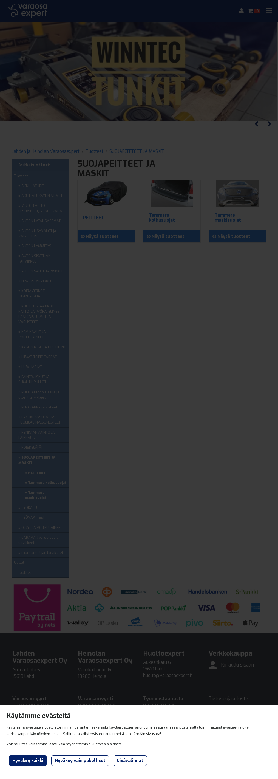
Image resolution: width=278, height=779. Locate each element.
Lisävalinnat (130, 760)
